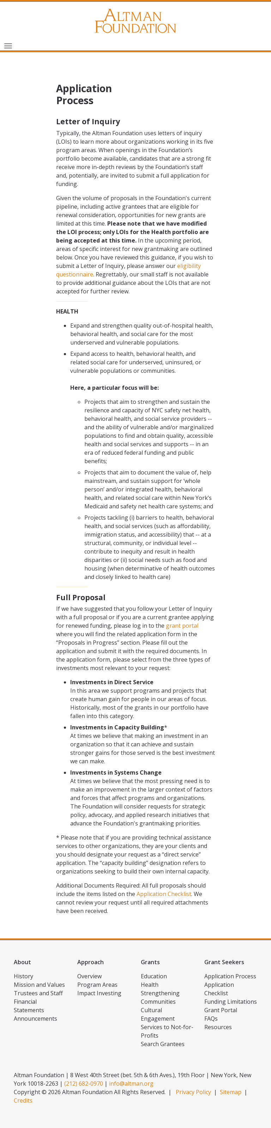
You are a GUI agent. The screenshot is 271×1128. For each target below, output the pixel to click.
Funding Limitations (230, 1001)
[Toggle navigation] (8, 45)
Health (149, 985)
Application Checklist (164, 894)
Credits (23, 1100)
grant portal (182, 625)
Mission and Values (39, 985)
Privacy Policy (193, 1092)
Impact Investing (99, 993)
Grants (150, 962)
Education (154, 976)
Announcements (35, 1018)
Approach (90, 962)
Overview (89, 976)
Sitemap (230, 1092)
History (23, 976)
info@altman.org (131, 1083)
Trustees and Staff (38, 993)
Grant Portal (220, 1010)
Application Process (230, 976)
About (22, 962)
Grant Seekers (224, 962)
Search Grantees (163, 1044)
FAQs (211, 1018)
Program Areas (97, 985)
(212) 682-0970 (83, 1083)
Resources (218, 1027)
